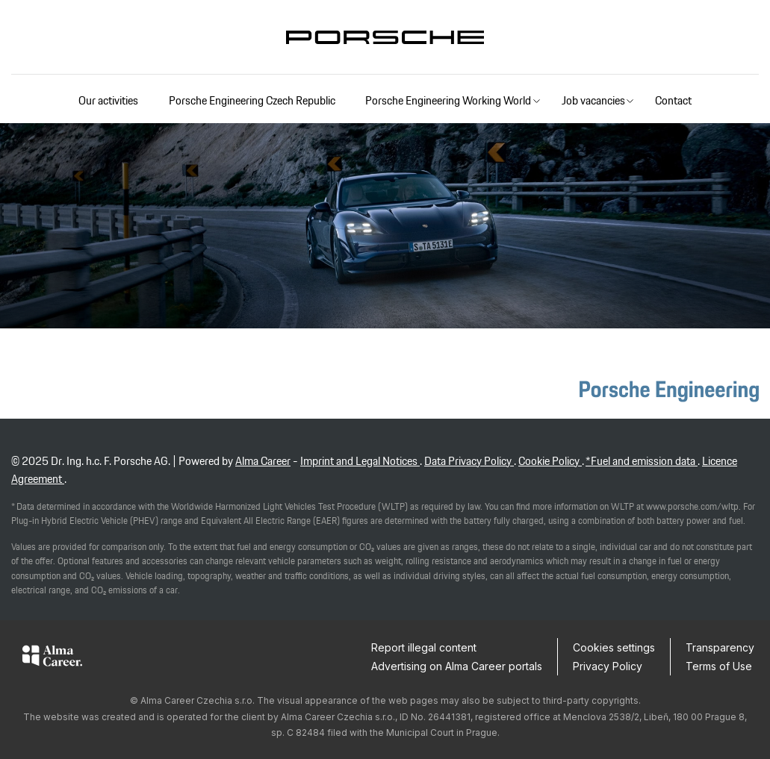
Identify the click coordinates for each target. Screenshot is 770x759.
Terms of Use (719, 666)
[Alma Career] (52, 658)
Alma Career (263, 461)
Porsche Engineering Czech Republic (252, 100)
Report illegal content (423, 647)
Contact (673, 100)
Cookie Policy (550, 461)
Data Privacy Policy (469, 461)
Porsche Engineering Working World (448, 100)
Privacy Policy (607, 666)
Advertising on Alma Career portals (456, 666)
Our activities (108, 100)
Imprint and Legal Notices (360, 461)
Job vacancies (593, 100)
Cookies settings (614, 647)
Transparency (720, 647)
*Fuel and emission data (642, 461)
